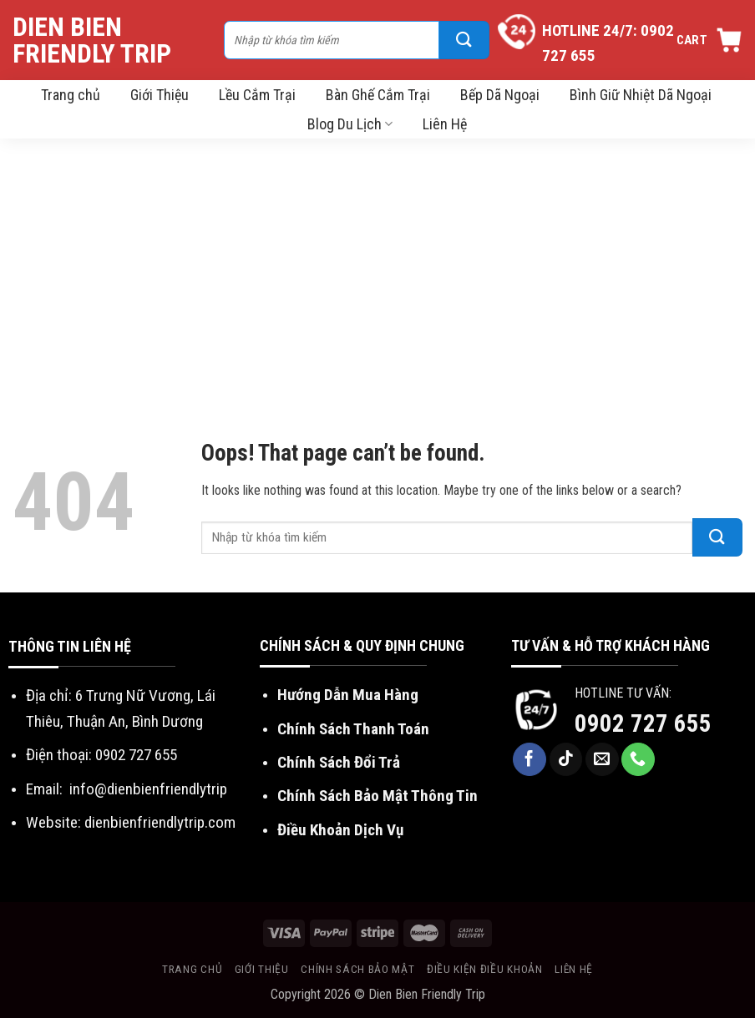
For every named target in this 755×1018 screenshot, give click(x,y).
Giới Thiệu (159, 94)
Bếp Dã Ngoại (500, 94)
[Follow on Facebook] (529, 759)
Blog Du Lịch (350, 124)
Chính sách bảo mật (357, 968)
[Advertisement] (377, 263)
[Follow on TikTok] (566, 759)
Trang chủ (70, 94)
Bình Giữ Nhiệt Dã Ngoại (641, 94)
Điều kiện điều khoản (485, 968)
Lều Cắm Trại (257, 94)
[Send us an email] (602, 759)
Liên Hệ (445, 124)
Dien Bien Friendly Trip (92, 40)
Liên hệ (574, 968)
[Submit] (464, 40)
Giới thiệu (262, 968)
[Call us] (638, 759)
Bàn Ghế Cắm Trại (378, 94)
